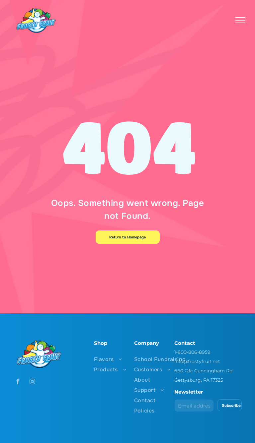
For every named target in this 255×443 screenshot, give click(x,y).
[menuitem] (124, 359)
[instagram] (32, 382)
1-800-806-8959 (192, 352)
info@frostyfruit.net (197, 361)
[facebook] (17, 382)
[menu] (240, 20)
